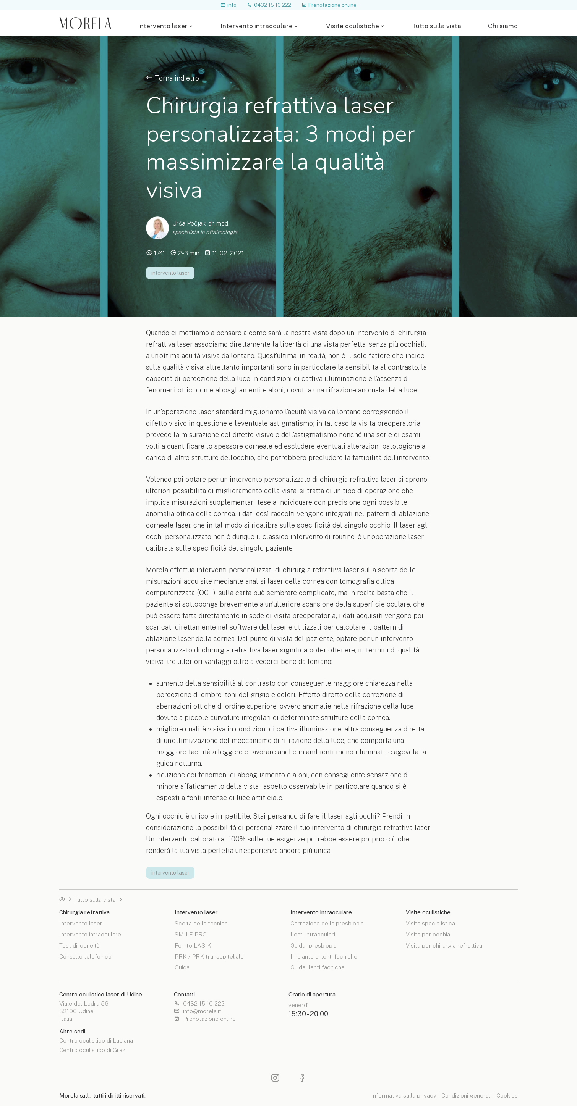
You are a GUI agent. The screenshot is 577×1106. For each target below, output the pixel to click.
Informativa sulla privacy (403, 1095)
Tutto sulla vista (436, 26)
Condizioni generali (466, 1095)
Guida (182, 967)
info (228, 5)
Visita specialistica (430, 923)
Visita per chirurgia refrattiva (444, 945)
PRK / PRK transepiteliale (209, 956)
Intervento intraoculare (256, 26)
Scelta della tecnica (201, 923)
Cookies (507, 1095)
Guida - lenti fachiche (317, 967)
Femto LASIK (193, 945)
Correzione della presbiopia (327, 923)
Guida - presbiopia (313, 945)
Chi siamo (503, 26)
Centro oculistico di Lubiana (96, 1041)
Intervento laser (163, 26)
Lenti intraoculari (312, 934)
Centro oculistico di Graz (92, 1050)
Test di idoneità (79, 945)
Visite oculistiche (352, 26)
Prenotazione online (329, 5)
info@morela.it (197, 1011)
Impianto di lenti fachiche (323, 956)
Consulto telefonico (85, 956)
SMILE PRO (191, 934)
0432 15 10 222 (269, 5)
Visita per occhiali (429, 934)
